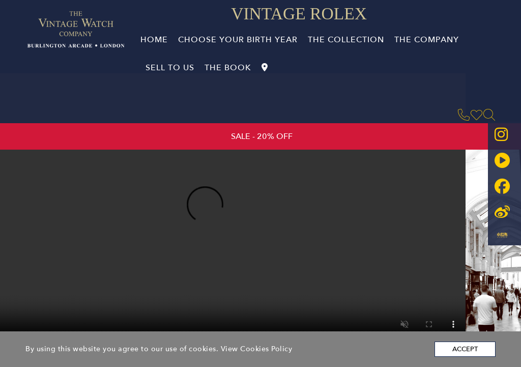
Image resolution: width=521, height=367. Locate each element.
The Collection (346, 39)
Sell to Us (170, 67)
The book (228, 67)
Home (154, 39)
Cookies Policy (266, 349)
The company (426, 39)
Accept (465, 349)
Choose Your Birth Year (238, 39)
